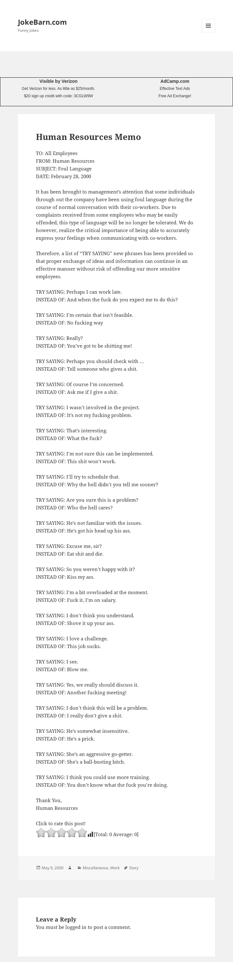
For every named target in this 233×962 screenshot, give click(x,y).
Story (133, 868)
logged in (76, 927)
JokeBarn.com (42, 22)
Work (115, 868)
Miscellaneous (95, 868)
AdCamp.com (174, 81)
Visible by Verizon (58, 81)
